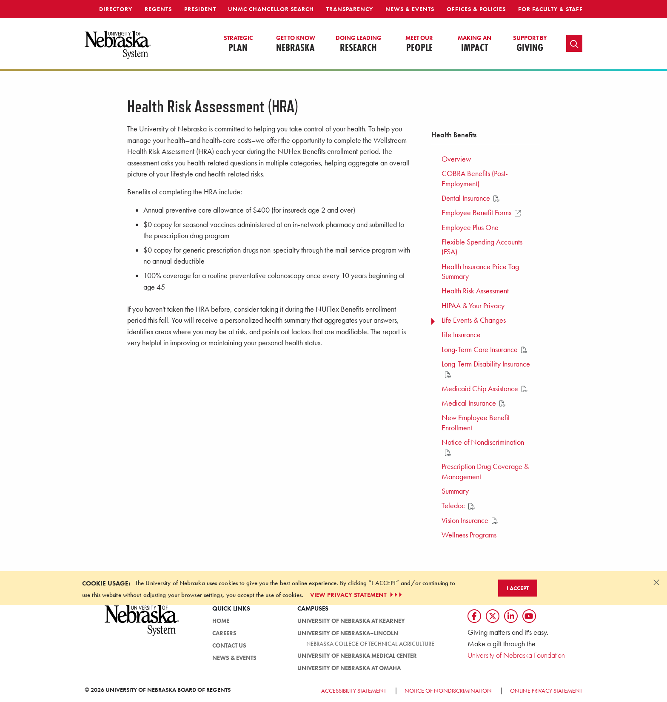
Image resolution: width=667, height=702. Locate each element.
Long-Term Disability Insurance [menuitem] (486, 368)
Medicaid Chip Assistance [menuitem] (484, 388)
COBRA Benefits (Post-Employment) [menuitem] (475, 178)
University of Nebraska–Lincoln (347, 633)
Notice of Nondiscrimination (448, 690)
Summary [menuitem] (455, 491)
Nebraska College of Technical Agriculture (370, 644)
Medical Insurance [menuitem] (473, 403)
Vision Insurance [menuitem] (470, 520)
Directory (115, 9)
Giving (530, 44)
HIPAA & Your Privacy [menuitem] (473, 305)
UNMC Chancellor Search (271, 9)
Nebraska (295, 44)
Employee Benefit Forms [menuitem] (481, 212)
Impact (474, 44)
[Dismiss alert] (656, 582)
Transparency (349, 9)
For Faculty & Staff (550, 9)
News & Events (409, 9)
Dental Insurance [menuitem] (470, 198)
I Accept (518, 588)
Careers (224, 633)
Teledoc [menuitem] (458, 505)
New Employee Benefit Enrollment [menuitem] (476, 422)
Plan (238, 44)
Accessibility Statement (353, 690)
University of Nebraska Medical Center (357, 655)
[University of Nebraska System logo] (142, 624)
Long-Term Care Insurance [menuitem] (484, 349)
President (200, 9)
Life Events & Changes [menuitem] (474, 320)
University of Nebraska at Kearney (351, 621)
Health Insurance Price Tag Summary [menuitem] (480, 271)
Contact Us (229, 645)
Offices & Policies (476, 9)
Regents (158, 9)
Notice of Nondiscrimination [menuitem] (483, 447)
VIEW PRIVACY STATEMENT (357, 595)
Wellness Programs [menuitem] (469, 535)
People (419, 44)
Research (359, 44)
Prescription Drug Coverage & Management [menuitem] (485, 471)
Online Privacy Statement (546, 690)
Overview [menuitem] (456, 159)
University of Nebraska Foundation (516, 655)
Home (220, 621)
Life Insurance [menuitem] (461, 334)
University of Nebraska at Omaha (349, 668)
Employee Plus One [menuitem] (470, 227)
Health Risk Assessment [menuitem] (475, 291)
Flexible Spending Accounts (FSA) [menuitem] (482, 246)
